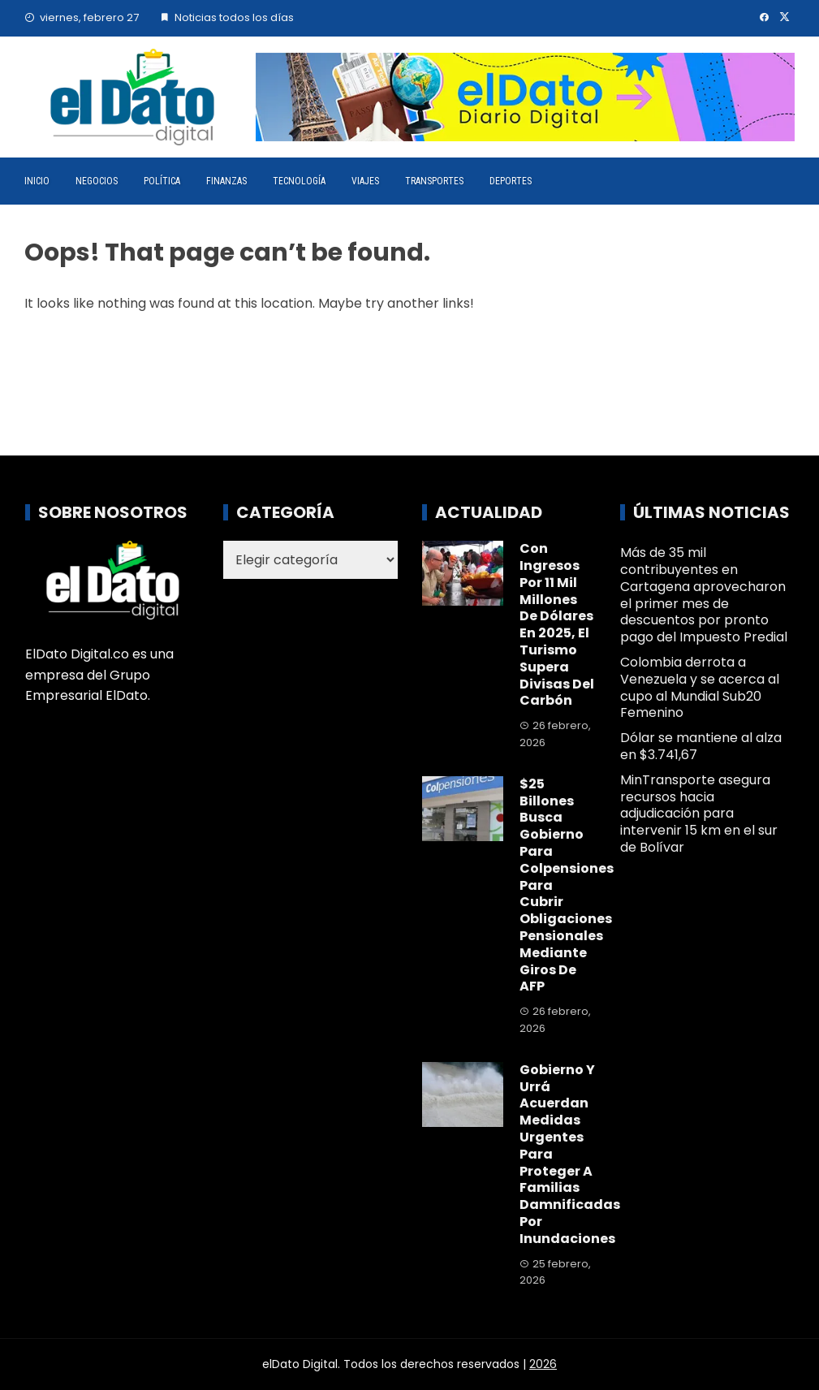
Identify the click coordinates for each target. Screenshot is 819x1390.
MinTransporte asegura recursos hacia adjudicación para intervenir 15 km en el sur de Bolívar (699, 814)
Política (162, 181)
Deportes (510, 181)
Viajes (365, 181)
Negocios (96, 181)
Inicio (37, 181)
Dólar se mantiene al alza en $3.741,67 (701, 746)
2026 (543, 1364)
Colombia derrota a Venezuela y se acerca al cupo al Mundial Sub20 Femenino (699, 687)
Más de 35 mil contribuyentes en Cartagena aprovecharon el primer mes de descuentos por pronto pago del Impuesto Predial (703, 594)
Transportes (434, 181)
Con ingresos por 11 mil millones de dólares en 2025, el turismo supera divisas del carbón (556, 624)
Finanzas (226, 181)
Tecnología (299, 181)
